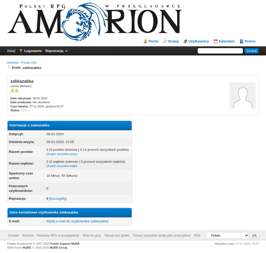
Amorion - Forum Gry (21, 62)
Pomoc (250, 41)
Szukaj (173, 41)
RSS (197, 235)
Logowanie (33, 51)
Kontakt (13, 235)
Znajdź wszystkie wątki (61, 165)
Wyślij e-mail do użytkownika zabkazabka (77, 221)
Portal (153, 41)
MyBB (27, 247)
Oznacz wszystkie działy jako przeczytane (162, 235)
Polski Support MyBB (64, 243)
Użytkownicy (199, 41)
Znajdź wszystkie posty (61, 153)
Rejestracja (54, 51)
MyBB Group (58, 247)
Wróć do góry (92, 235)
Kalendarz (227, 41)
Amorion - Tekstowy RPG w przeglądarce (50, 235)
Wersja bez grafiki (116, 235)
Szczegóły (57, 198)
